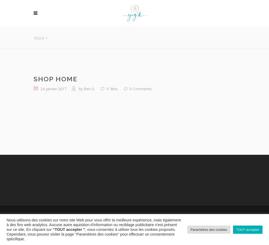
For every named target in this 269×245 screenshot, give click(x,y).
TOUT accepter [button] (247, 230)
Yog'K (39, 38)
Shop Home (55, 79)
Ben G (89, 88)
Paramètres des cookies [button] (208, 230)
